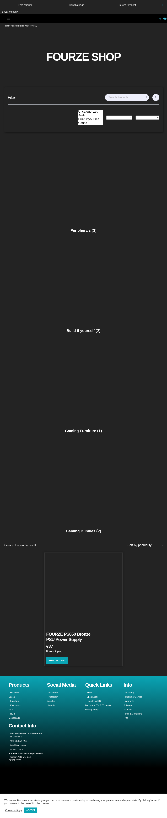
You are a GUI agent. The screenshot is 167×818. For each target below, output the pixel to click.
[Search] (146, 97)
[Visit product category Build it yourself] (83, 287)
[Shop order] (145, 545)
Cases (90, 123)
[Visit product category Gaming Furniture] (83, 387)
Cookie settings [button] (13, 810)
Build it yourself (24, 26)
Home (7, 26)
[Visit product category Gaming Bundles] (83, 487)
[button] (8, 19)
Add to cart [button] (57, 660)
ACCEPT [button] (30, 810)
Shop (14, 26)
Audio (90, 115)
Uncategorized (90, 112)
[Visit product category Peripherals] (83, 187)
